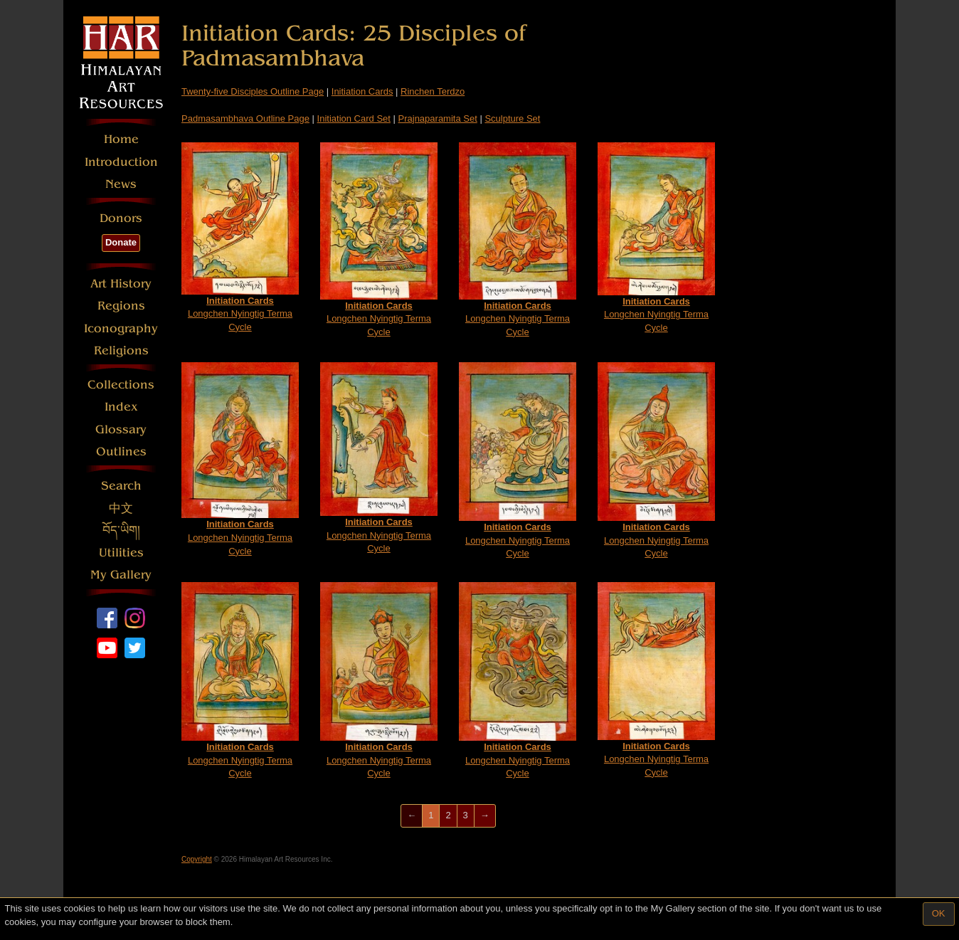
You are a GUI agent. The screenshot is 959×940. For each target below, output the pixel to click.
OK (938, 913)
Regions (121, 305)
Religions (121, 350)
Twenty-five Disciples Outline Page (252, 91)
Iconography (121, 328)
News (121, 184)
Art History (121, 283)
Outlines (121, 451)
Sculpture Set (512, 118)
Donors (121, 218)
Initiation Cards (362, 91)
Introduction (121, 162)
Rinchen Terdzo (433, 91)
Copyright (196, 859)
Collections (121, 384)
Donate (121, 242)
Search (121, 485)
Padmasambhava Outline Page (245, 118)
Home (121, 139)
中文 (121, 508)
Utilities (121, 552)
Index (121, 406)
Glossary (121, 429)
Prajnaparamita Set (437, 118)
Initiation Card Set (354, 118)
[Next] (485, 816)
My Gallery (121, 574)
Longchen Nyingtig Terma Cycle (240, 237)
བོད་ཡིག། (121, 530)
